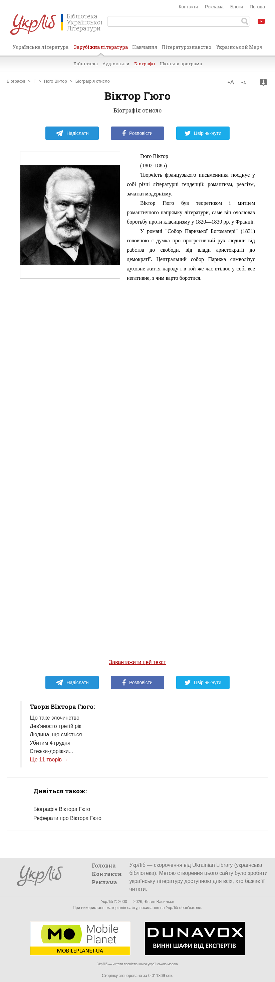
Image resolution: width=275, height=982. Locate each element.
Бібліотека (85, 64)
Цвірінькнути (203, 133)
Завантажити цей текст (137, 662)
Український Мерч (239, 47)
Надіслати (71, 133)
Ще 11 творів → (49, 759)
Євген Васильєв (159, 901)
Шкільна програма (181, 64)
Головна (104, 865)
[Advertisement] (70, 412)
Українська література (40, 47)
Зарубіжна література (101, 49)
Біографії (144, 64)
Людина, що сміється (56, 734)
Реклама (214, 6)
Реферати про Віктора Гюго (67, 818)
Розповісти (137, 133)
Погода (257, 6)
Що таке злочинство (54, 718)
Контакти (188, 6)
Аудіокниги (115, 64)
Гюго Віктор (55, 81)
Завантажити (263, 82)
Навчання (145, 47)
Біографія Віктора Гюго (61, 809)
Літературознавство (186, 47)
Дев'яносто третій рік (55, 726)
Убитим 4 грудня (50, 743)
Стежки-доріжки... (51, 751)
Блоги (236, 6)
